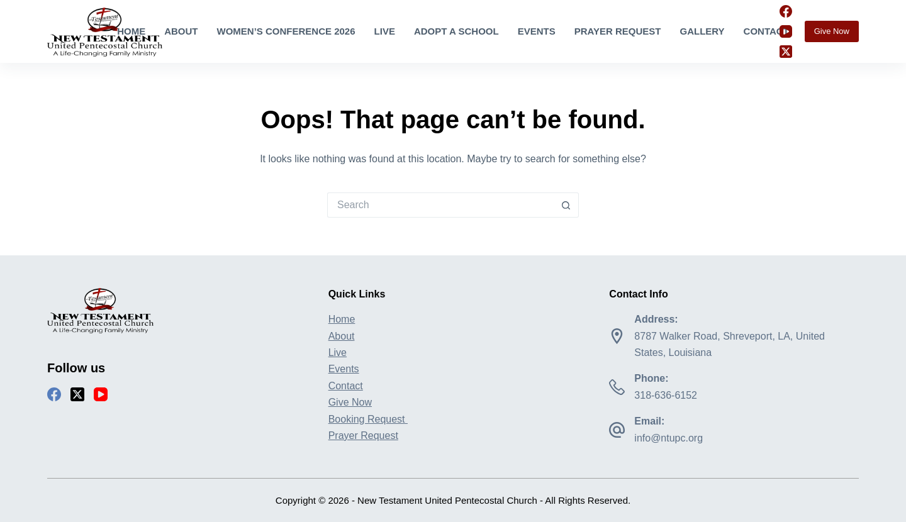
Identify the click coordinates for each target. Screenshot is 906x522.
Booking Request (368, 419)
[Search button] (566, 205)
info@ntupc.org (668, 438)
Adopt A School (456, 31)
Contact (766, 31)
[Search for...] (440, 205)
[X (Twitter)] (786, 51)
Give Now (831, 31)
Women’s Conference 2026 (286, 31)
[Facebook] (786, 11)
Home (131, 31)
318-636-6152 (665, 395)
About (181, 31)
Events (537, 31)
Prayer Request (617, 31)
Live (384, 31)
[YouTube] (786, 31)
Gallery (702, 31)
